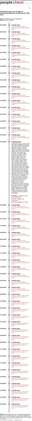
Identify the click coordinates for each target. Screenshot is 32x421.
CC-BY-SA (10, 418)
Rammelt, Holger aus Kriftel (19, 202)
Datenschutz (18, 420)
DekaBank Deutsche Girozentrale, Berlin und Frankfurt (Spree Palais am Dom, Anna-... (20, 366)
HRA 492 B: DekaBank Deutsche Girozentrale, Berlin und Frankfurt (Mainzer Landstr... (20, 28)
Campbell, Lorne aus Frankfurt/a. (19, 196)
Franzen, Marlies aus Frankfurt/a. (17, 199)
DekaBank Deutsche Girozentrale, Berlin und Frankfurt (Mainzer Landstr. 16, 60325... (20, 297)
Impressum (17, 418)
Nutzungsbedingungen (7, 420)
